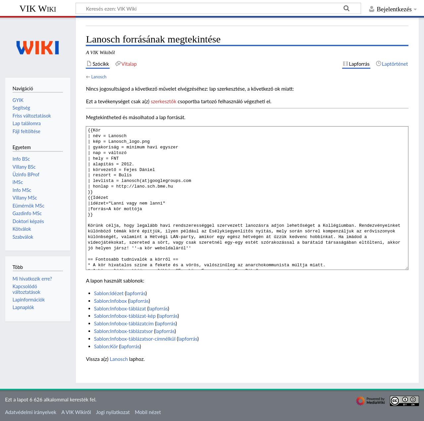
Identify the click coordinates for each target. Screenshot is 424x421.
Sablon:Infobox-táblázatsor (123, 331)
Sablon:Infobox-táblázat (120, 308)
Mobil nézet (148, 412)
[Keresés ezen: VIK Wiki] (218, 8)
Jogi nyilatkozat (113, 412)
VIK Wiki (38, 8)
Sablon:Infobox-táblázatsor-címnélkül (135, 339)
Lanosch (98, 76)
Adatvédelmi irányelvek (30, 412)
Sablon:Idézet (109, 293)
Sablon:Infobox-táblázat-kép (125, 316)
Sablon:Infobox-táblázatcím (124, 323)
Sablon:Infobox (110, 301)
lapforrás (135, 293)
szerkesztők (163, 101)
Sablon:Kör (106, 346)
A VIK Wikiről (76, 412)
